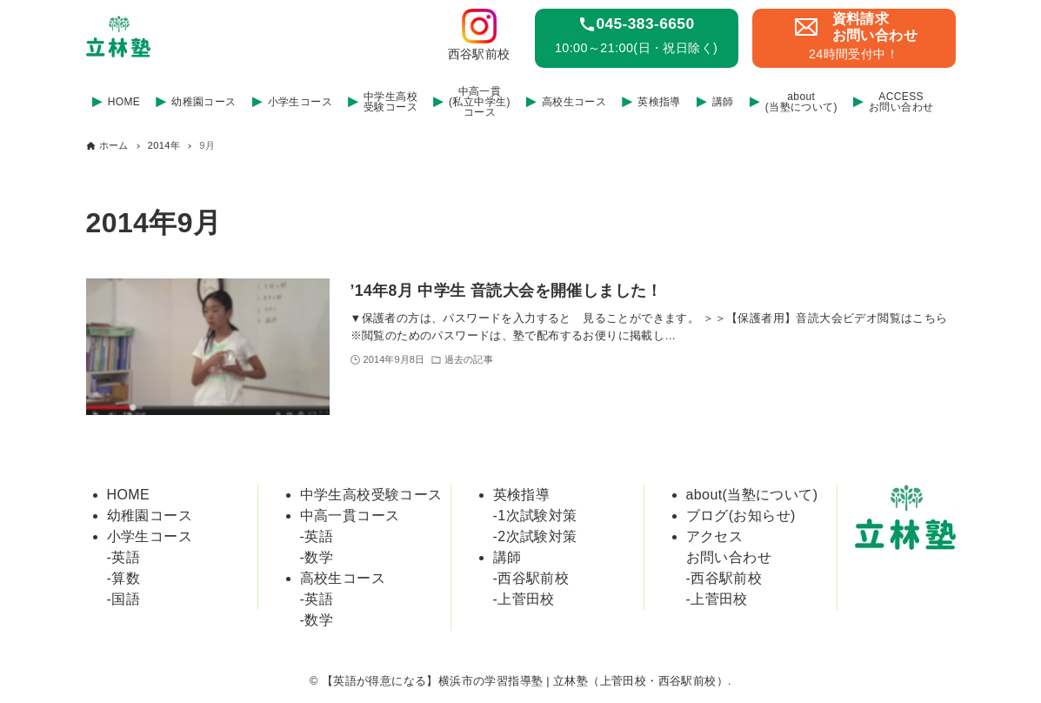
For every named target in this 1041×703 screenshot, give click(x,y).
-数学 (317, 557)
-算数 (124, 578)
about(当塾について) (752, 494)
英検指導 (522, 494)
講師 (507, 557)
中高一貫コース (350, 515)
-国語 (124, 599)
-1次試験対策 (535, 515)
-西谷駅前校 (531, 578)
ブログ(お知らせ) (741, 515)
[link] (484, 38)
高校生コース (342, 578)
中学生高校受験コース (371, 494)
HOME (128, 494)
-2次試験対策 (535, 536)
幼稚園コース (149, 515)
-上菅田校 (524, 599)
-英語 (124, 557)
